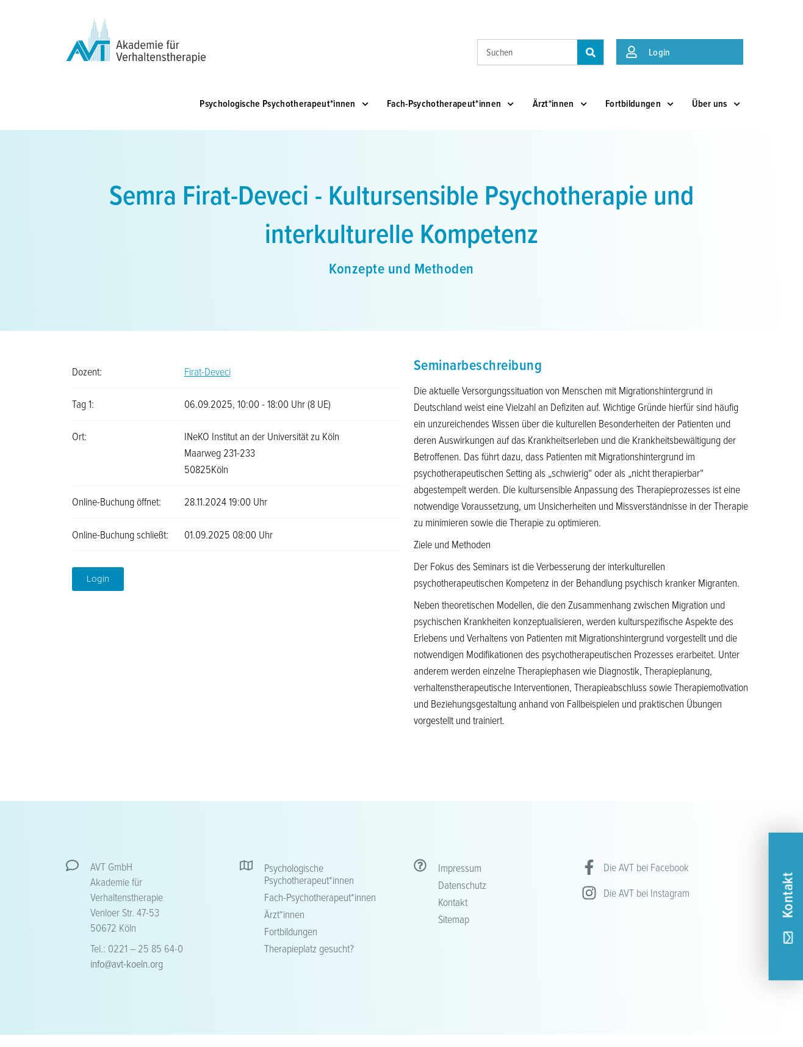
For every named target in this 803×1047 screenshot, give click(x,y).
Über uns (716, 104)
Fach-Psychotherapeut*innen (450, 104)
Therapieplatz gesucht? (309, 948)
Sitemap (453, 918)
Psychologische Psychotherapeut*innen (284, 104)
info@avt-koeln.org (126, 963)
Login (660, 52)
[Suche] (590, 52)
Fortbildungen (639, 104)
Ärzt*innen (560, 104)
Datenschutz (462, 884)
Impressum (459, 867)
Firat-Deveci (207, 371)
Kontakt (452, 901)
